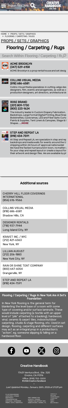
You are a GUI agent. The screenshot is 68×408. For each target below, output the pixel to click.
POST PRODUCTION (34, 398)
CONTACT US (53, 394)
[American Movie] (34, 175)
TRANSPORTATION (11, 399)
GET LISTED (53, 395)
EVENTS (52, 400)
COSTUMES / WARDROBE (13, 401)
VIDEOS (52, 401)
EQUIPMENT (9, 398)
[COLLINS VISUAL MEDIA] (34, 30)
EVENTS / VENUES (34, 399)
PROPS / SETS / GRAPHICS (13, 402)
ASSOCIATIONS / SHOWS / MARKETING (40, 402)
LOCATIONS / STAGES (12, 396)
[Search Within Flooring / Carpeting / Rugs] (34, 56)
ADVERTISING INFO (54, 397)
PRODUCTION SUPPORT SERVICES (38, 401)
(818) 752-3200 (37, 378)
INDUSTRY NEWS (54, 402)
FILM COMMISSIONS (12, 394)
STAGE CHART (53, 398)
